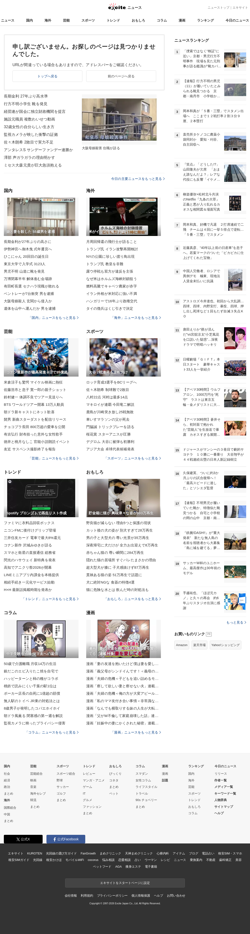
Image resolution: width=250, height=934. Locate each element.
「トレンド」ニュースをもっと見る (50, 599)
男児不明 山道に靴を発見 (24, 271)
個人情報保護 (140, 895)
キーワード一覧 (225, 793)
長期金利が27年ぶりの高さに (27, 242)
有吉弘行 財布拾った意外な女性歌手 (33, 434)
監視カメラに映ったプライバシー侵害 (34, 723)
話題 (165, 780)
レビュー (89, 773)
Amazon (182, 645)
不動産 (211, 860)
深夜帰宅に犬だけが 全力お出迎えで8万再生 (122, 545)
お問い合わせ (176, 895)
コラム (162, 20)
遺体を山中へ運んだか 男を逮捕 (30, 308)
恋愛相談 (124, 860)
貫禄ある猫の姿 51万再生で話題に (114, 575)
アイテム (179, 853)
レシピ (165, 860)
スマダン (142, 773)
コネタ (114, 780)
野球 (60, 780)
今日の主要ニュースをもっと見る (138, 179)
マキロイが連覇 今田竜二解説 (110, 404)
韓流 (33, 800)
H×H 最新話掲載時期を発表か (28, 590)
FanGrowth (88, 853)
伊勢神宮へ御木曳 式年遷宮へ (28, 249)
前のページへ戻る (121, 76)
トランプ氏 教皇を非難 (105, 264)
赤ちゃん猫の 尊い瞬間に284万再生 (115, 552)
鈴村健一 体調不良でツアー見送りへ (33, 397)
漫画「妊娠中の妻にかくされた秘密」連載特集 (123, 723)
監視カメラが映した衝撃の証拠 (31, 134)
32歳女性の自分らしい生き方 (29, 127)
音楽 (33, 787)
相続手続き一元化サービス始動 (29, 582)
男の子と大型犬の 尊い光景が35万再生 (117, 538)
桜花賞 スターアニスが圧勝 (108, 434)
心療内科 (163, 853)
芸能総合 (36, 773)
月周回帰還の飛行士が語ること (111, 242)
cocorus (93, 860)
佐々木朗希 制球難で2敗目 (107, 390)
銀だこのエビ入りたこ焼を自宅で (31, 671)
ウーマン (151, 860)
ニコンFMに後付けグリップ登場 (30, 530)
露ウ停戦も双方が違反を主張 (109, 271)
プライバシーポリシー (112, 895)
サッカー (63, 787)
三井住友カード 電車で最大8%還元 (32, 538)
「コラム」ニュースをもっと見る (52, 732)
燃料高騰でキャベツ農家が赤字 (111, 286)
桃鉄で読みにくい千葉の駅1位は (30, 686)
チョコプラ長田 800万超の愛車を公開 (34, 427)
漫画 (182, 20)
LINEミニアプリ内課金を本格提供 (31, 575)
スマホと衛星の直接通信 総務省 (30, 552)
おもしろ (138, 20)
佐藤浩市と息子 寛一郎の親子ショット (35, 390)
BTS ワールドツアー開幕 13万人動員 (34, 404)
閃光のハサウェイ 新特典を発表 (30, 560)
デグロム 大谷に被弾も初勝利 (110, 442)
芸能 (66, 20)
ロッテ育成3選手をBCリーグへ (111, 382)
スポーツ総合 (66, 773)
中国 (7, 814)
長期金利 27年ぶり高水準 (26, 96)
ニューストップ (218, 7)
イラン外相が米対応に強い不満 (111, 294)
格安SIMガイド (18, 860)
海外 (48, 20)
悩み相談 (108, 860)
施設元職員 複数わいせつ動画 (29, 119)
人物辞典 (220, 800)
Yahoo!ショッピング (225, 645)
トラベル (142, 793)
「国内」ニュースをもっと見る (53, 318)
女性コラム (143, 780)
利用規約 (87, 895)
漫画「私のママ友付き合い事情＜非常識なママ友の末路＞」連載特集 (123, 701)
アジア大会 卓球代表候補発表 (110, 449)
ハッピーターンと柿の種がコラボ (31, 678)
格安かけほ (54, 860)
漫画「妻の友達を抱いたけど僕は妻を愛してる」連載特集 (123, 664)
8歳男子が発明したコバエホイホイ (32, 708)
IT (84, 793)
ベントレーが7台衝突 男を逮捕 (29, 294)
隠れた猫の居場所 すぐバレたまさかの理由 (121, 560)
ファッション (92, 806)
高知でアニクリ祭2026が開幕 (28, 567)
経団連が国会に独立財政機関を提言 (35, 111)
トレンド (113, 20)
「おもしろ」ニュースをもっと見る (132, 599)
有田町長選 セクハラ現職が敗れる (31, 286)
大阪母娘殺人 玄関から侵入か (28, 301)
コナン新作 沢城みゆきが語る (28, 545)
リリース (221, 773)
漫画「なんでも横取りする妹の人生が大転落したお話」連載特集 (123, 708)
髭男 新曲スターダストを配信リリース (35, 419)
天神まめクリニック (139, 853)
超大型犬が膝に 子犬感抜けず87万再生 (117, 567)
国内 (29, 20)
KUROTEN (34, 853)
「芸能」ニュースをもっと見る (53, 458)
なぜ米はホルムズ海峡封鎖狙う (111, 279)
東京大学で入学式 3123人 (24, 264)
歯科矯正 (225, 860)
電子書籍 (151, 866)
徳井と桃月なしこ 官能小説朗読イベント (37, 442)
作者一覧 (220, 780)
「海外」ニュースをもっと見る (136, 318)
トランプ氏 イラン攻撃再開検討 (112, 249)
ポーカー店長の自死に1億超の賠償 (32, 693)
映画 (33, 780)
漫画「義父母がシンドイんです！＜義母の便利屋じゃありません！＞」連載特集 (123, 671)
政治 (7, 787)
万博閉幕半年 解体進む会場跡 (28, 279)
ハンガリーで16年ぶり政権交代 (111, 301)
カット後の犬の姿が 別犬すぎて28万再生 (119, 530)
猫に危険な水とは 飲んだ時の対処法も (117, 590)
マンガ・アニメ (94, 780)
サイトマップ (223, 806)
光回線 (37, 860)
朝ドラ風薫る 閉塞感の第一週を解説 (33, 716)
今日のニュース (237, 20)
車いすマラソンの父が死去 (108, 419)
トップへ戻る (47, 76)
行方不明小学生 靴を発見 (25, 104)
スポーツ (88, 20)
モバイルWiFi (74, 860)
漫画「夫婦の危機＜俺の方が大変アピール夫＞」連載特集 (123, 693)
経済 (7, 780)
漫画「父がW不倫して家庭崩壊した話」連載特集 (123, 716)
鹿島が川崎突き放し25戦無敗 (110, 412)
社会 (7, 773)
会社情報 (71, 895)
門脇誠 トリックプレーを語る (110, 427)
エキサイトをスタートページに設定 (125, 883)
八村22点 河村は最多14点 (107, 397)
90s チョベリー (146, 800)
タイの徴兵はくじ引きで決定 (109, 308)
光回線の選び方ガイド (61, 853)
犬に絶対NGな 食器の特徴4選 (110, 582)
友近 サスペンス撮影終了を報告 (30, 449)
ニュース (7, 20)
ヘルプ (219, 813)
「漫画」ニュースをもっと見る (136, 732)
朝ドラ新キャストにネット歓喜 (29, 412)
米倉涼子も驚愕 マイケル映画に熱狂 (33, 382)
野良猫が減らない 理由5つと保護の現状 (118, 523)
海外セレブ (38, 793)
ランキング (205, 20)
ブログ (193, 853)
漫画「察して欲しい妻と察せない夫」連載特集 (123, 686)
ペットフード (102, 866)
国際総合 (10, 807)
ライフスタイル (146, 787)
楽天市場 (199, 645)
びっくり (115, 773)
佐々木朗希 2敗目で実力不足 (28, 142)
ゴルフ (61, 793)
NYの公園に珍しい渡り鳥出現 (110, 256)
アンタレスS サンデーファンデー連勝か (38, 150)
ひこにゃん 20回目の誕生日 (26, 256)
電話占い (208, 853)
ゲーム (87, 787)
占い (138, 860)
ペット (114, 793)
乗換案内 (196, 860)
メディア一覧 (223, 787)
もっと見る (236, 622)
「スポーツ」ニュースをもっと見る (132, 458)
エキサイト (240, 7)
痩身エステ (133, 866)
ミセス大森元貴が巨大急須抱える (33, 165)
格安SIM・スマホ (230, 853)
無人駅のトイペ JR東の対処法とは (32, 701)
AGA (118, 866)
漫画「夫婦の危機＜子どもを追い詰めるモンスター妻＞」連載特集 (123, 678)
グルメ (87, 800)
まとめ (8, 793)
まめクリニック (110, 853)
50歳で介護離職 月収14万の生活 (30, 664)
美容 (238, 860)
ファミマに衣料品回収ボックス (29, 523)
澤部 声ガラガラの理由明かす (29, 157)
